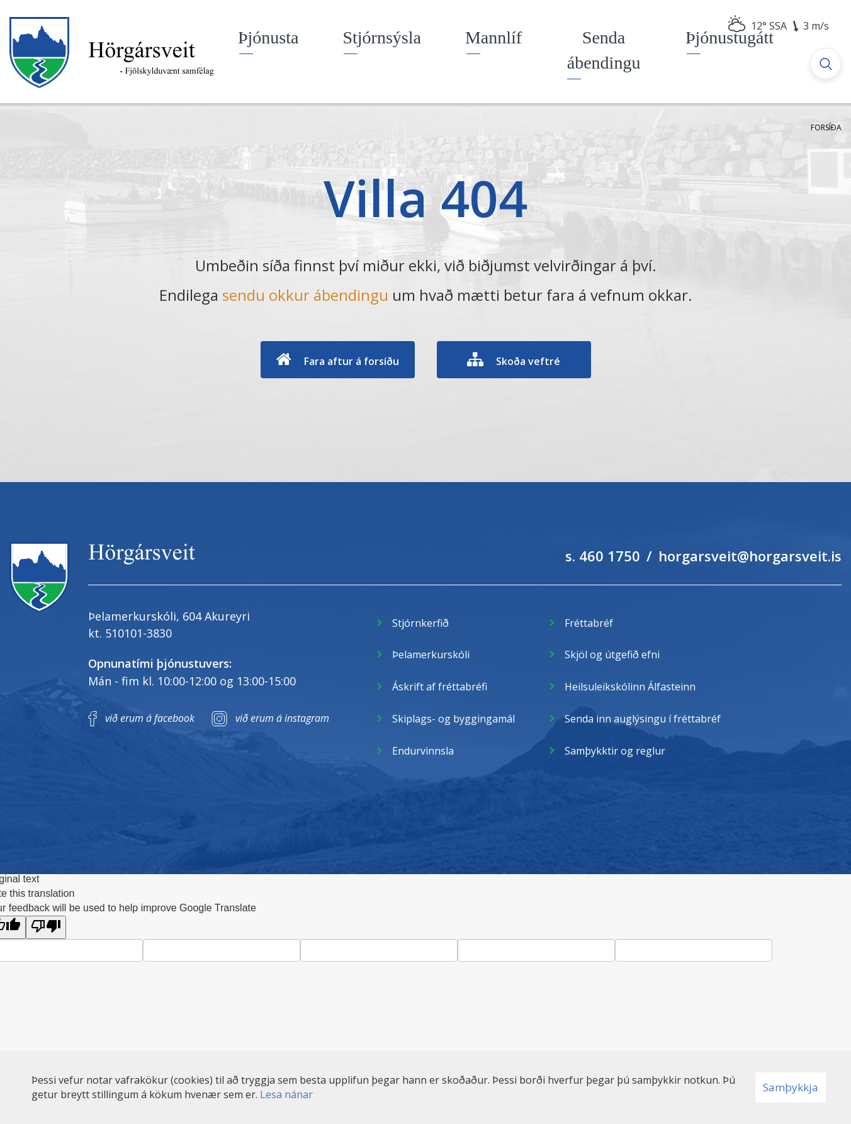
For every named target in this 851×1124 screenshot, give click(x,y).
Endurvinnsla (423, 751)
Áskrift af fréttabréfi (439, 687)
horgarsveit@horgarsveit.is (750, 555)
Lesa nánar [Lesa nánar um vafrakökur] (286, 1094)
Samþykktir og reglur (615, 751)
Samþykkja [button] (790, 1087)
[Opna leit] (826, 63)
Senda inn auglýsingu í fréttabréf (643, 719)
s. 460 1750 (602, 555)
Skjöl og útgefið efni (612, 654)
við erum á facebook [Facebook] (149, 718)
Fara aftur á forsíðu (351, 361)
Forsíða (826, 127)
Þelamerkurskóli (431, 654)
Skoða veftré (528, 361)
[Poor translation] (46, 927)
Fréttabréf (589, 623)
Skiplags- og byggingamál (453, 719)
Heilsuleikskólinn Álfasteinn (630, 687)
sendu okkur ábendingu (305, 294)
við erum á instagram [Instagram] (282, 718)
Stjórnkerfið (420, 623)
